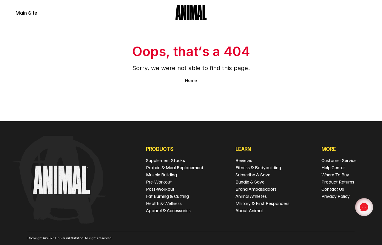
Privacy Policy (335, 196)
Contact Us (332, 189)
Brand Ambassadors (256, 189)
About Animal (249, 210)
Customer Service (339, 160)
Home (191, 80)
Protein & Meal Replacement (175, 167)
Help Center (333, 167)
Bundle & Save (249, 182)
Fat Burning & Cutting (167, 196)
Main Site (26, 12)
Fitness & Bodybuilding (258, 167)
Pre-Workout (159, 182)
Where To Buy (335, 175)
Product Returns (337, 182)
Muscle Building (161, 175)
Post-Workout (160, 189)
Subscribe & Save (252, 175)
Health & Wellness (164, 203)
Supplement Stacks (165, 160)
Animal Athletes (251, 196)
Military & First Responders (262, 203)
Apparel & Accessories (168, 210)
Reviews (243, 160)
